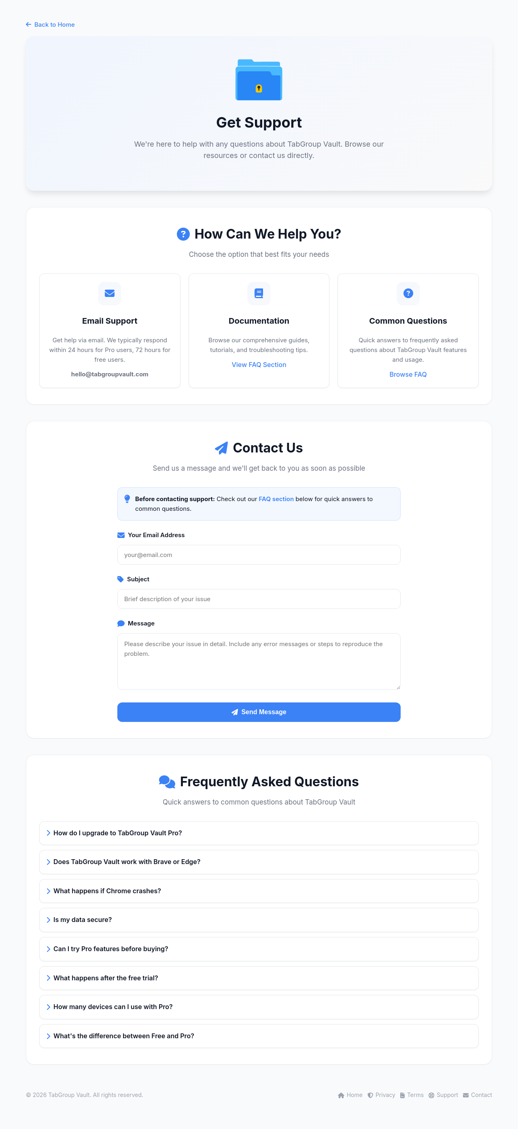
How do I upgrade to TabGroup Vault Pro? (114, 833)
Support (443, 1094)
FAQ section (276, 499)
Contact (477, 1094)
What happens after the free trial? (102, 978)
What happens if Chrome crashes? (103, 891)
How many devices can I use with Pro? (109, 1007)
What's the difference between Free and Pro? (120, 1036)
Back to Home (50, 24)
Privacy (381, 1094)
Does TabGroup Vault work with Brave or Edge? (123, 862)
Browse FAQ (408, 374)
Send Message (258, 712)
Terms (412, 1094)
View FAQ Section (258, 365)
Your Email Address (151, 535)
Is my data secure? (79, 920)
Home (350, 1094)
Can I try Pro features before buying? (107, 949)
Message (136, 623)
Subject (133, 579)
